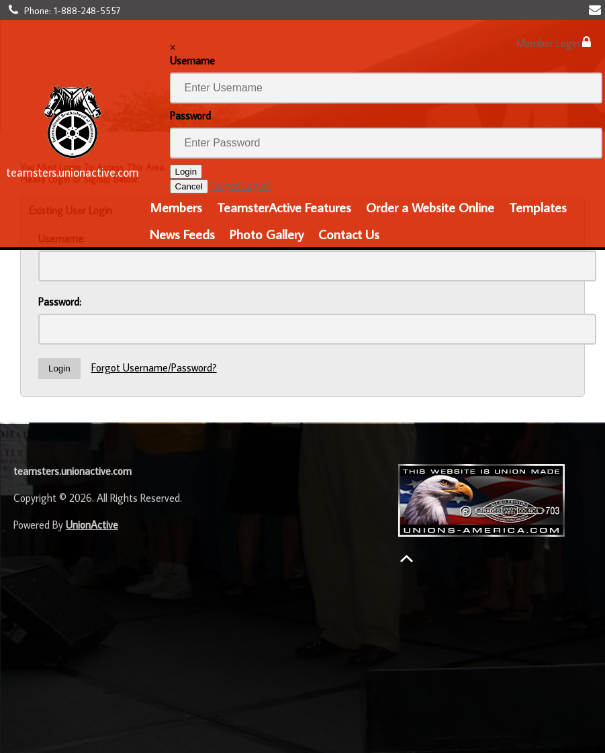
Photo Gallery (267, 233)
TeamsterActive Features (284, 207)
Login (186, 172)
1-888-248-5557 (87, 11)
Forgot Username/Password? (154, 367)
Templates (538, 207)
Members (176, 207)
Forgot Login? (241, 185)
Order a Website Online (430, 207)
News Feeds (182, 233)
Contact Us (348, 233)
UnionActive (92, 524)
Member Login (553, 43)
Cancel (189, 186)
